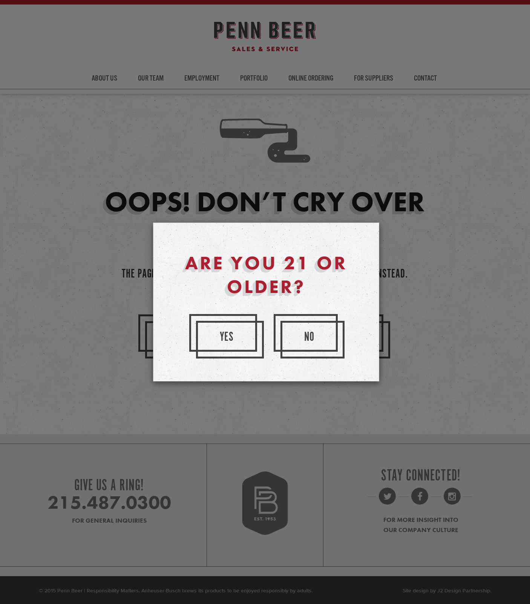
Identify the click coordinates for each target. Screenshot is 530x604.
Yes (227, 337)
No (309, 337)
